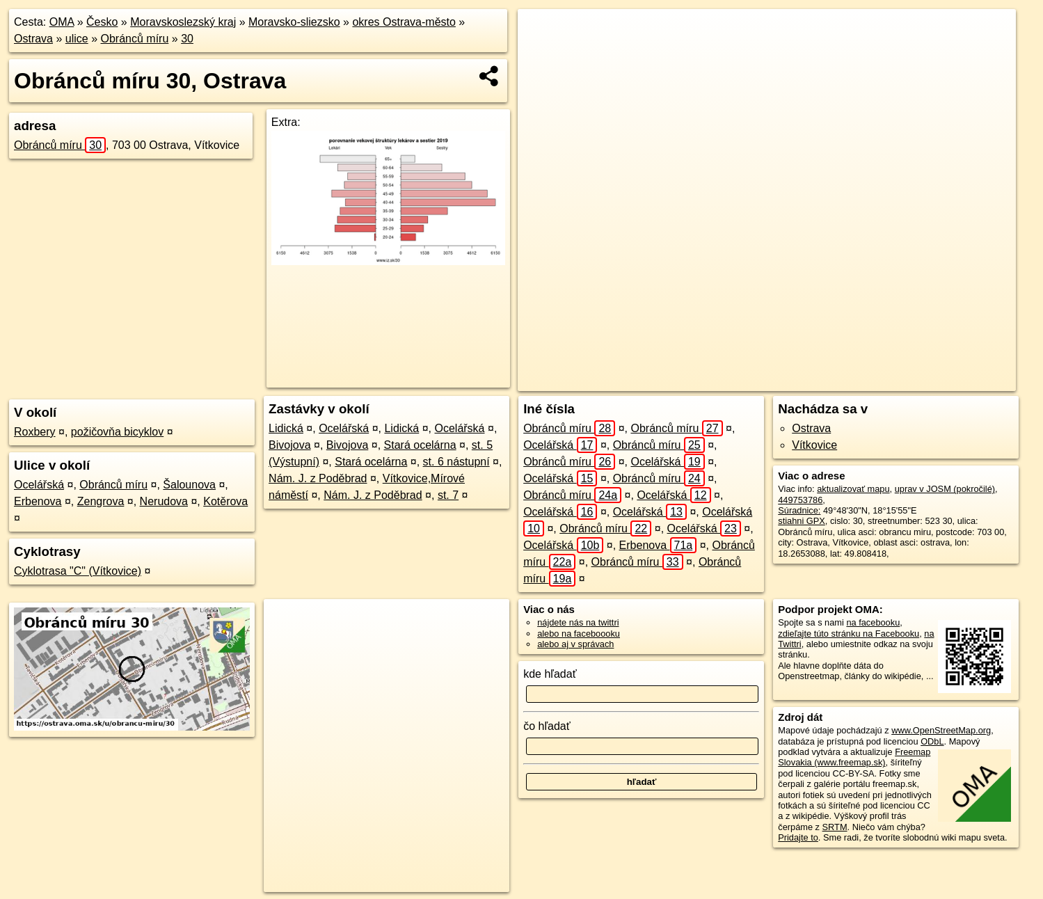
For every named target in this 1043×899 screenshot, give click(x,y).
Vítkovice (814, 445)
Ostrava (33, 39)
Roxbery (35, 432)
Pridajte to (798, 837)
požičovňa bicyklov (117, 432)
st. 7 (448, 495)
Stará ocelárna (420, 445)
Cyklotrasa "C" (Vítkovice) (77, 571)
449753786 (800, 500)
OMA (61, 22)
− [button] (541, 54)
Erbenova (38, 501)
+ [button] (541, 32)
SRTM (834, 827)
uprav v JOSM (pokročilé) (945, 489)
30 (187, 39)
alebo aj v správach (575, 644)
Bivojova (289, 445)
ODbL (932, 741)
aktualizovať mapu (853, 489)
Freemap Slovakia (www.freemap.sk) (854, 757)
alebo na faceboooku (578, 633)
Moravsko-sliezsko (294, 22)
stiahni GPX (801, 521)
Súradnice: (799, 510)
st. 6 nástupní (456, 462)
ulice (76, 39)
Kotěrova (225, 501)
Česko (102, 22)
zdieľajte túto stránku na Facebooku (848, 633)
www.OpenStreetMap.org (941, 730)
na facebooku (873, 622)
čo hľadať (547, 726)
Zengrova (101, 501)
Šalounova (189, 485)
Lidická (286, 428)
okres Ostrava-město (403, 22)
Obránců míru (135, 39)
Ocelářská (39, 485)
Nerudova (164, 501)
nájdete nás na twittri (578, 622)
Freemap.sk (817, 380)
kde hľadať (550, 674)
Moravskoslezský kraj (183, 22)
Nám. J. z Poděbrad (318, 478)
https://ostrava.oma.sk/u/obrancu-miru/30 (938, 380)
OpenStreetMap (746, 380)
